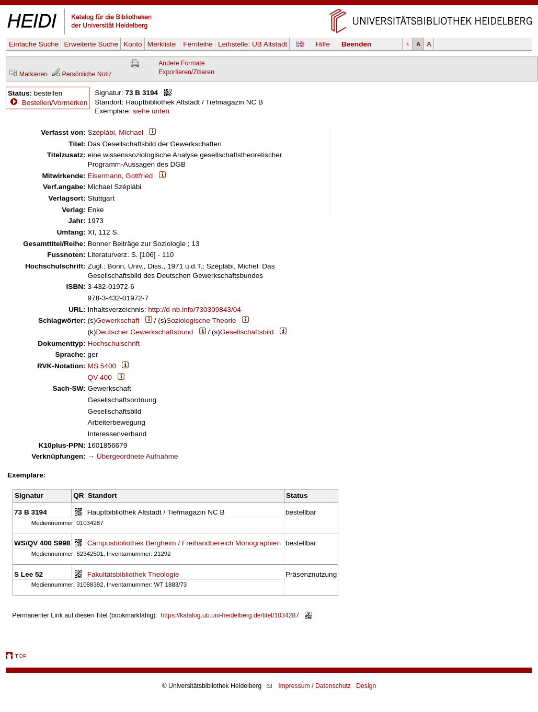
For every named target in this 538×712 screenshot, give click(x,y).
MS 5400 (102, 366)
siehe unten (151, 111)
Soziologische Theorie (201, 320)
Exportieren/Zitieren (186, 72)
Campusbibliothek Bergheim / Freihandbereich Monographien (184, 543)
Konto (132, 44)
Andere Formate (181, 63)
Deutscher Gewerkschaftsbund (144, 332)
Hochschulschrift (114, 343)
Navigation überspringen (269, 4)
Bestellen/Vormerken (54, 103)
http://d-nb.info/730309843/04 (194, 309)
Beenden (356, 44)
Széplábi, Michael (116, 132)
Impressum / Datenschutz (314, 686)
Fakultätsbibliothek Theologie (133, 574)
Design (366, 686)
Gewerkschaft (117, 320)
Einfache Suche (34, 44)
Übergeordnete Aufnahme (137, 456)
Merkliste (162, 44)
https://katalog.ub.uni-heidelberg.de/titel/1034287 (230, 615)
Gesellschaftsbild (247, 332)
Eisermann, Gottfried (120, 176)
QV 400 (100, 377)
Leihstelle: (252, 44)
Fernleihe (198, 44)
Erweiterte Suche (91, 44)
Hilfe (323, 44)
